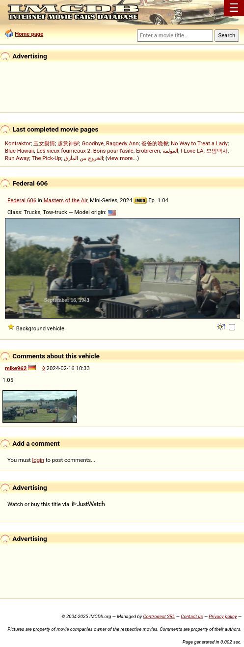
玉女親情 (44, 143)
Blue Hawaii (19, 150)
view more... (122, 158)
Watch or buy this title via (56, 504)
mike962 (16, 368)
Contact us (192, 616)
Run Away (17, 158)
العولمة (170, 150)
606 (31, 200)
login (38, 460)
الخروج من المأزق (83, 158)
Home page (29, 33)
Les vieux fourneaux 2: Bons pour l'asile (85, 150)
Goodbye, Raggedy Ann (109, 143)
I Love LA (192, 150)
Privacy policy (223, 616)
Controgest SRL (159, 616)
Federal (16, 200)
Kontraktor (18, 143)
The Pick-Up (46, 158)
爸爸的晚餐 (154, 143)
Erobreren (148, 150)
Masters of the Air (65, 200)
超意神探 (68, 143)
